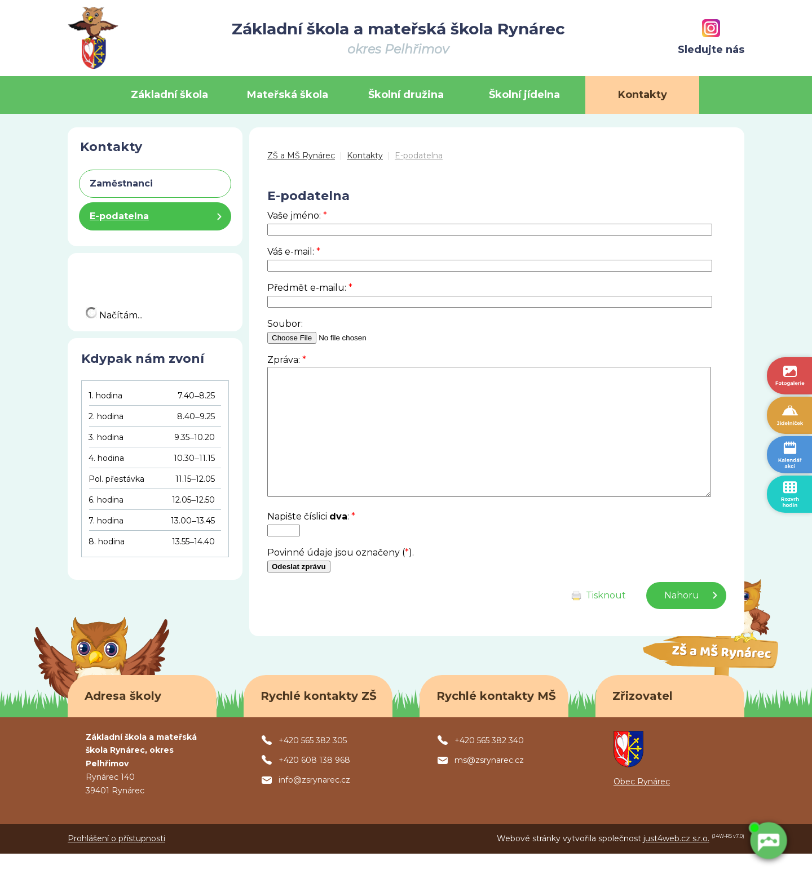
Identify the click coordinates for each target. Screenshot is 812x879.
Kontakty (365, 155)
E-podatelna (419, 155)
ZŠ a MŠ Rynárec (301, 155)
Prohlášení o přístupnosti (116, 864)
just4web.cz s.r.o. (676, 864)
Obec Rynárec (642, 807)
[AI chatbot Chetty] (766, 839)
